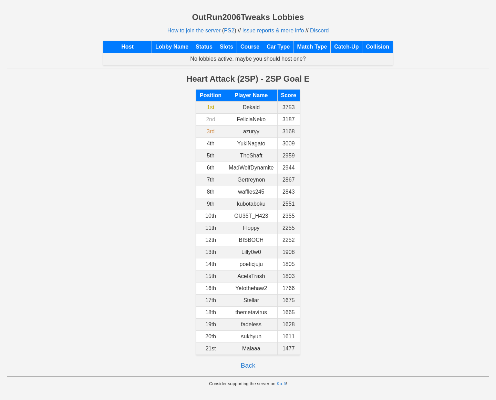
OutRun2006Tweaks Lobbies (248, 17)
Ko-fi (281, 383)
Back (248, 365)
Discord (319, 30)
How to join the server (194, 30)
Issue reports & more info (273, 30)
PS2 (229, 30)
